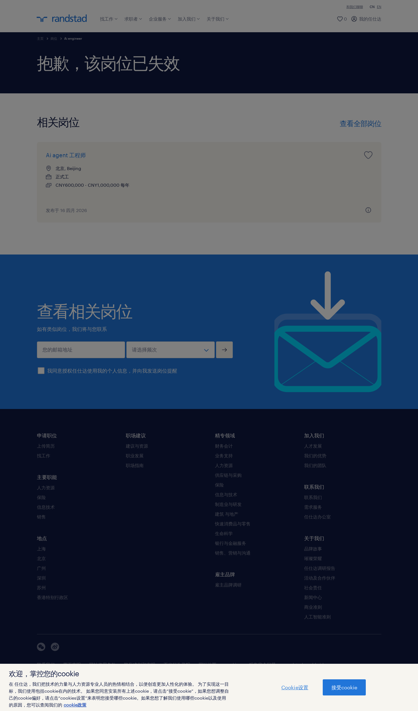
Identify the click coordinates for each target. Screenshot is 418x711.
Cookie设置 (294, 687)
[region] (209, 687)
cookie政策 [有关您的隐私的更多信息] (75, 704)
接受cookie (344, 687)
